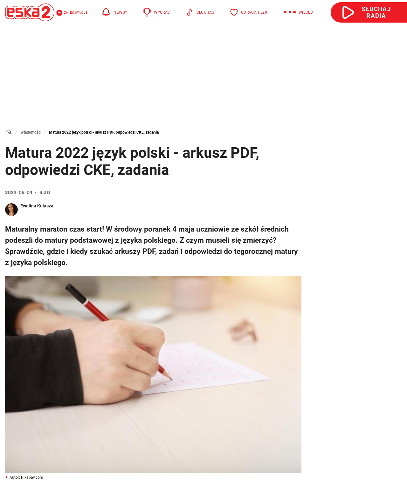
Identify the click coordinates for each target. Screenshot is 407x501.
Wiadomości (30, 132)
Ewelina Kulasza (36, 205)
